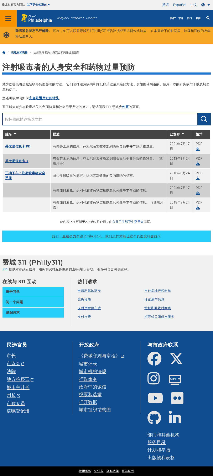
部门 (189, 18)
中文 (194, 5)
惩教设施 (84, 299)
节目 (180, 18)
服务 (172, 18)
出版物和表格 (19, 52)
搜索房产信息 (154, 299)
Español (179, 5)
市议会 (13, 363)
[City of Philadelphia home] (38, 18)
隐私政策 (112, 471)
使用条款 (85, 471)
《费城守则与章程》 (99, 355)
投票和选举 (90, 394)
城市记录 (88, 364)
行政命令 (88, 379)
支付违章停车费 (89, 308)
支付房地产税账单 (157, 290)
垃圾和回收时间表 (157, 308)
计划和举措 (158, 450)
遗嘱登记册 (18, 410)
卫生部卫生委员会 (131, 222)
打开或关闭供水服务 (159, 316)
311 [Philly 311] (5, 269)
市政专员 (16, 403)
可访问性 (128, 471)
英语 (165, 5)
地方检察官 (18, 379)
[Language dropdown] (206, 4)
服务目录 (156, 442)
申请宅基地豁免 (89, 290)
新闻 (198, 18)
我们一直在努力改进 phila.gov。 (106, 236)
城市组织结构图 (95, 409)
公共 (115, 222)
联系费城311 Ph (85, 31)
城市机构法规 (92, 371)
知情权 (99, 471)
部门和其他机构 (163, 434)
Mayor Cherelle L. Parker (77, 18)
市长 (11, 355)
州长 (11, 395)
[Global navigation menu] (8, 18)
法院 (11, 371)
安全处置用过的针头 (44, 98)
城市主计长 (18, 387)
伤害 (125, 106)
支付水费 (84, 316)
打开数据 (88, 402)
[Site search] (208, 18)
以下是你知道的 (38, 4)
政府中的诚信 (92, 386)
